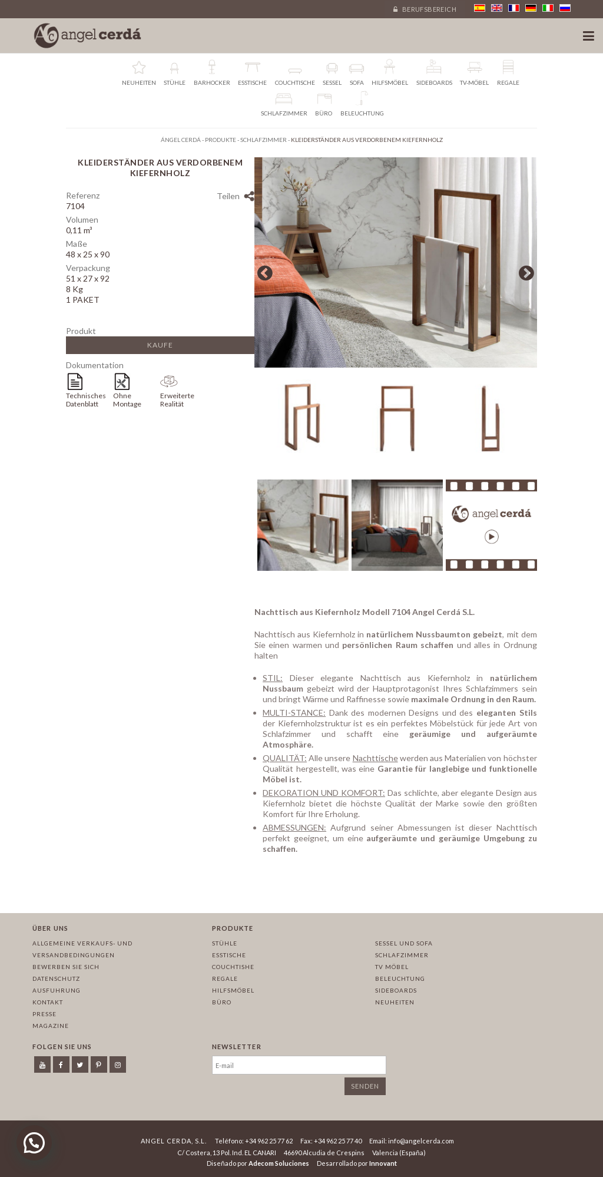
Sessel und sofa (404, 943)
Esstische (229, 954)
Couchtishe (233, 966)
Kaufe (160, 344)
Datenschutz (56, 978)
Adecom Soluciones (279, 1163)
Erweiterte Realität (177, 399)
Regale (225, 978)
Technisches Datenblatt (86, 399)
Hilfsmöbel (233, 990)
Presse (44, 1013)
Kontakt (47, 1002)
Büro (221, 1002)
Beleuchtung (400, 978)
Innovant (383, 1163)
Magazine (50, 1025)
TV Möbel (392, 966)
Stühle (224, 943)
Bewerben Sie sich (66, 966)
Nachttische (375, 761)
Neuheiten (395, 1002)
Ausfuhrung (56, 990)
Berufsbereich (424, 9)
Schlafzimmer (402, 954)
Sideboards (396, 990)
